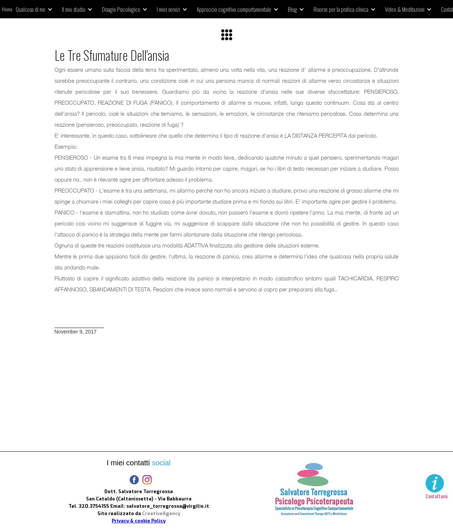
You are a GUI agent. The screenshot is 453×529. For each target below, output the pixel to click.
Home (7, 9)
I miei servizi (168, 9)
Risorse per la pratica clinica (340, 9)
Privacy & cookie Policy (139, 521)
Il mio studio (73, 9)
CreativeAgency (161, 513)
